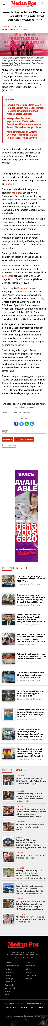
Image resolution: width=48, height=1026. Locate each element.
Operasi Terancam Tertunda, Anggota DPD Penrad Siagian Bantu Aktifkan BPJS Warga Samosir (31, 713)
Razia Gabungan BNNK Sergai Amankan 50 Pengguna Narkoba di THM (31, 693)
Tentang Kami (8, 1004)
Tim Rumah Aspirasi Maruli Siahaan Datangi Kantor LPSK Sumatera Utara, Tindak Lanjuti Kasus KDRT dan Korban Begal (31, 754)
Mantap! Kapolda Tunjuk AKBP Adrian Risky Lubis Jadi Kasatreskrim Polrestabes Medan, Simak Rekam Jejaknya (30, 874)
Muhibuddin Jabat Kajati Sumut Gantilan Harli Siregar (31, 856)
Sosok (28, 972)
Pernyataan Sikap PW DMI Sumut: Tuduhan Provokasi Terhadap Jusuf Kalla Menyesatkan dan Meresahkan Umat (31, 619)
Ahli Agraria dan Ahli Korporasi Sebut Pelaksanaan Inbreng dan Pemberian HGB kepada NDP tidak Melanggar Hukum (30, 905)
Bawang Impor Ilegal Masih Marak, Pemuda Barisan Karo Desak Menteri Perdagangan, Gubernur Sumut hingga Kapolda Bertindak (25, 109)
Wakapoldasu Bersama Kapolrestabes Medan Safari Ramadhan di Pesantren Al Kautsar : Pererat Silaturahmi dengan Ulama (25, 123)
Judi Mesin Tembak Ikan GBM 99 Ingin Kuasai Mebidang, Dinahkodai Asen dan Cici (30, 674)
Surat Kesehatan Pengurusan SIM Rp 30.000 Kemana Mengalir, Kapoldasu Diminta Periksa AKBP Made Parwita (30, 890)
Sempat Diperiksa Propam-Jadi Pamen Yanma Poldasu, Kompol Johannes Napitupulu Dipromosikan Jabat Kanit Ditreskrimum (31, 814)
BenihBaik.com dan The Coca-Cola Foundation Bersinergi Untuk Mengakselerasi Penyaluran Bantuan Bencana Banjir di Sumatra (31, 639)
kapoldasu (7, 439)
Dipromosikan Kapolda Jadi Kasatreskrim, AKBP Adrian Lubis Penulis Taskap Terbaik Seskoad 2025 (29, 798)
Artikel (7, 994)
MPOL (11, 70)
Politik (7, 991)
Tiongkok (9, 184)
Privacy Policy (10, 1007)
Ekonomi (29, 962)
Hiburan (29, 978)
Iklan (33, 1007)
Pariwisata (9, 985)
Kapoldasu (17, 192)
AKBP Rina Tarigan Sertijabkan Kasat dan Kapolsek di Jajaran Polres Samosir (30, 919)
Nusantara (21, 720)
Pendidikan (30, 965)
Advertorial (10, 988)
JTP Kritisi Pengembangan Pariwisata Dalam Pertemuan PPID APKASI (31, 578)
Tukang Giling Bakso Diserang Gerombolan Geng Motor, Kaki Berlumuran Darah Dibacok (31, 656)
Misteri (28, 969)
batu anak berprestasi (24, 439)
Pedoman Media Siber (36, 1004)
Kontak (40, 1007)
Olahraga (9, 978)
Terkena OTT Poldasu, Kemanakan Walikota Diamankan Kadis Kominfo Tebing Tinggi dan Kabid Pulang (31, 844)
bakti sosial (38, 199)
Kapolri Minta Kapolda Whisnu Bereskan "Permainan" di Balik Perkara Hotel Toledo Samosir (22, 134)
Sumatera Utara (24, 584)
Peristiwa (9, 962)
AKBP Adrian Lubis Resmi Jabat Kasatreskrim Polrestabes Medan (30, 827)
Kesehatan (10, 981)
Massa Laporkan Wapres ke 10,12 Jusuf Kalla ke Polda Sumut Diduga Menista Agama (31, 781)
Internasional (31, 975)
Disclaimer (23, 1007)
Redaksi (20, 1004)
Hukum (8, 975)
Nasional (21, 644)
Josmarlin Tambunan (12, 26)
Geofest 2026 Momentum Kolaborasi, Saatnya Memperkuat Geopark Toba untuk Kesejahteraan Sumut (30, 733)
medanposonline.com (22, 1016)
